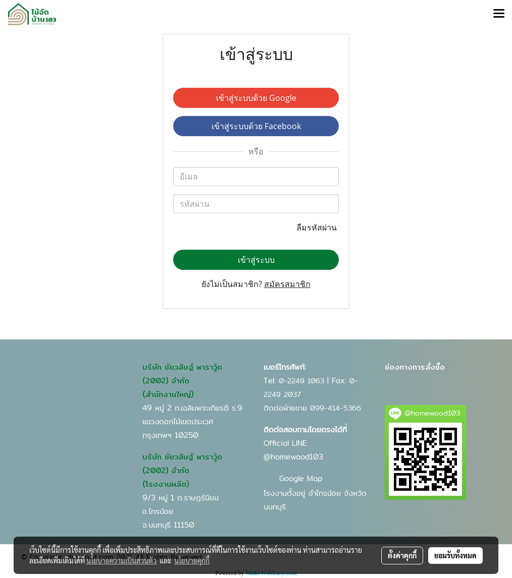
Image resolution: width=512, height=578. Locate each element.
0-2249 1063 (301, 380)
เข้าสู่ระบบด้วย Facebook (256, 126)
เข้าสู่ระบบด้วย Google (256, 97)
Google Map (300, 478)
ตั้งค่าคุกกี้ (402, 555)
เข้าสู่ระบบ (256, 259)
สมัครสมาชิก (287, 284)
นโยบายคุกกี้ (192, 560)
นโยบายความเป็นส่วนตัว (121, 560)
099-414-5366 (335, 408)
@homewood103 (293, 457)
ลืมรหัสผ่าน (317, 227)
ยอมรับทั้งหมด (455, 555)
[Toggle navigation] (499, 14)
